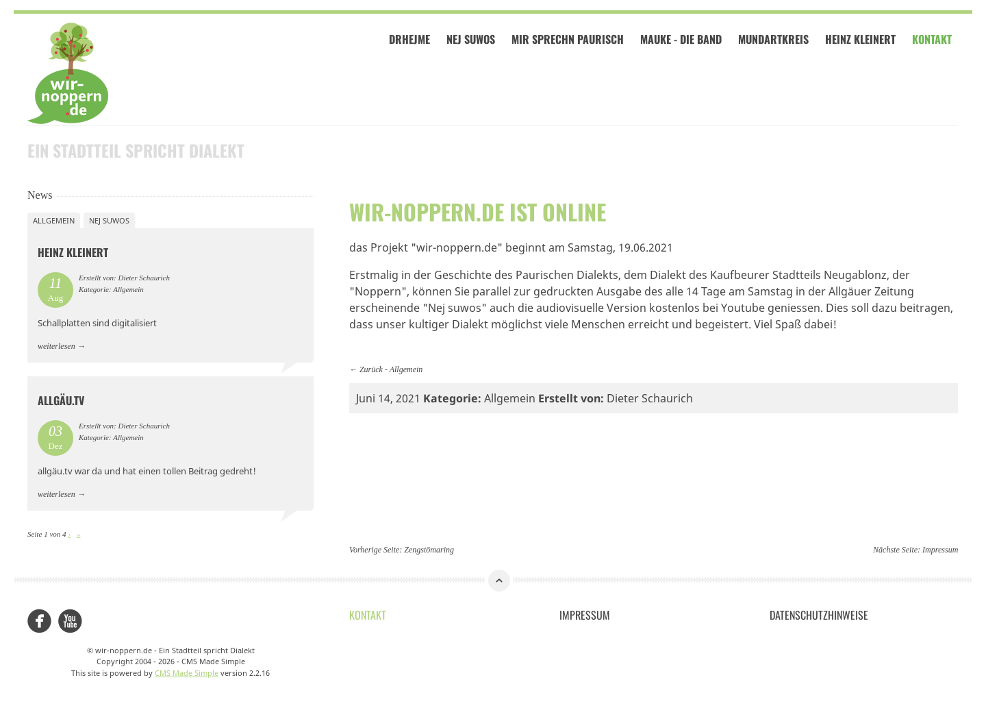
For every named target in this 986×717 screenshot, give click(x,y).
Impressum (940, 550)
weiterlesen (56, 345)
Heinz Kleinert (862, 40)
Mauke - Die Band (683, 40)
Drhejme (411, 40)
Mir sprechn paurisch (570, 40)
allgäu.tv (61, 400)
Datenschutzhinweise (819, 614)
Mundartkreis (775, 40)
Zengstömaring (429, 550)
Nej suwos (109, 220)
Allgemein (406, 369)
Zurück (371, 369)
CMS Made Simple (186, 672)
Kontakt (934, 40)
